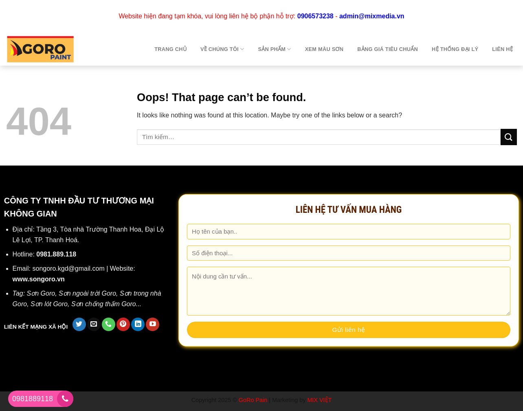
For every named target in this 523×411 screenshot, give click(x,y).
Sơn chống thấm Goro (103, 304)
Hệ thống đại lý (455, 49)
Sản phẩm (274, 49)
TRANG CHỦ (170, 49)
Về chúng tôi (222, 49)
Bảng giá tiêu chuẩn (387, 49)
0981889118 (32, 399)
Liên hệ (502, 49)
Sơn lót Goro (49, 304)
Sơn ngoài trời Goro (87, 293)
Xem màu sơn (324, 49)
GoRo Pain (253, 400)
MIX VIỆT (319, 400)
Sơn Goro (41, 293)
